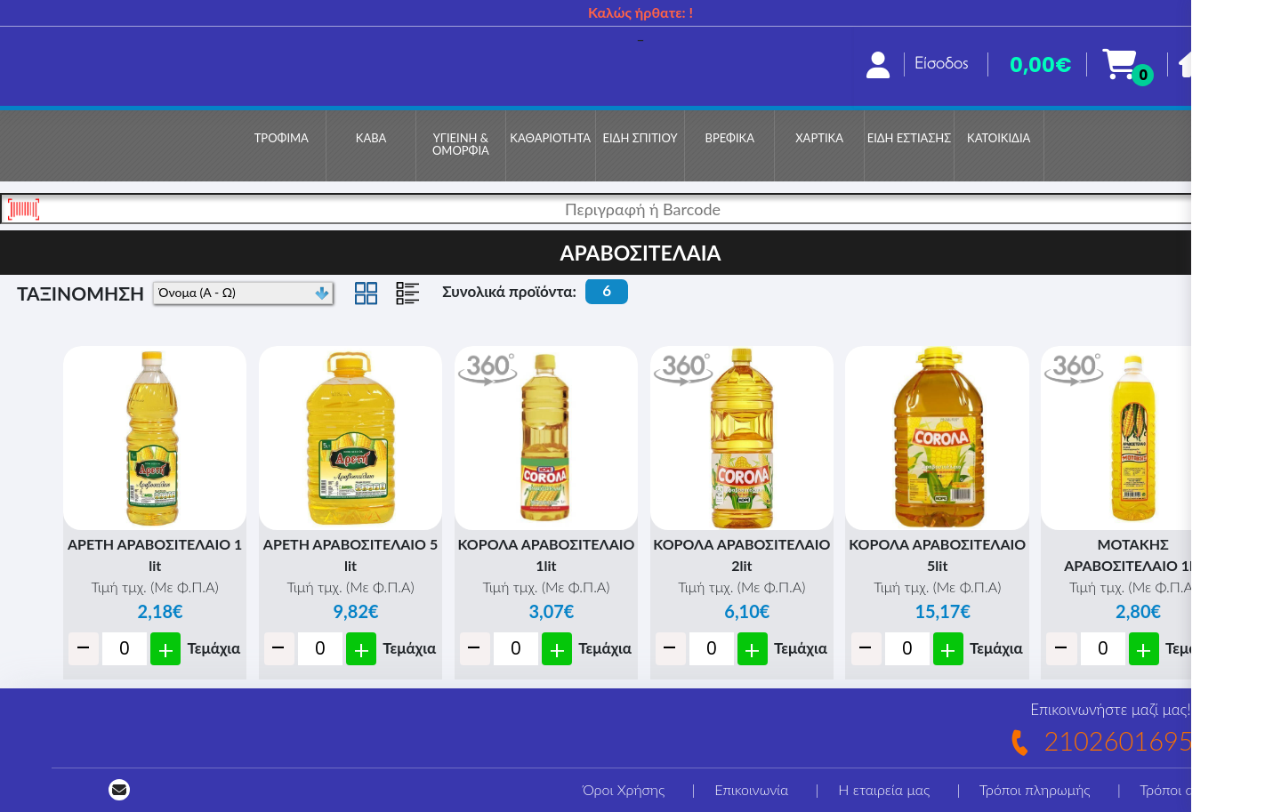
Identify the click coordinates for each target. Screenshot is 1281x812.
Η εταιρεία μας (884, 789)
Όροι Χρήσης (624, 789)
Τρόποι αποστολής (1196, 789)
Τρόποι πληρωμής (1035, 789)
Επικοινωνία (751, 789)
